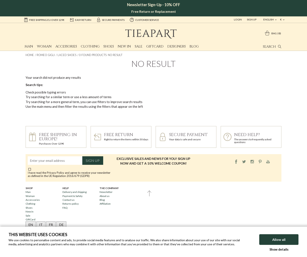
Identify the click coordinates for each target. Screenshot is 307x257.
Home (30, 55)
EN (30, 225)
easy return (80, 19)
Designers (176, 46)
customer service (144, 19)
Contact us (68, 199)
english (268, 19)
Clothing (90, 46)
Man (29, 46)
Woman (44, 46)
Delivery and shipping (74, 192)
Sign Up (251, 19)
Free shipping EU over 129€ (44, 19)
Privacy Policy (55, 172)
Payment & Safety (72, 196)
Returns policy (70, 203)
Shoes (108, 46)
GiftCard (155, 46)
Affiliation (105, 203)
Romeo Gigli (46, 55)
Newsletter (106, 192)
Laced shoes (67, 55)
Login (238, 19)
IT (41, 225)
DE (61, 225)
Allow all (278, 239)
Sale (138, 46)
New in (124, 46)
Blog (194, 46)
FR (51, 225)
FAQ (65, 207)
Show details (278, 249)
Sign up (93, 160)
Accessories (66, 46)
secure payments (110, 19)
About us (105, 196)
